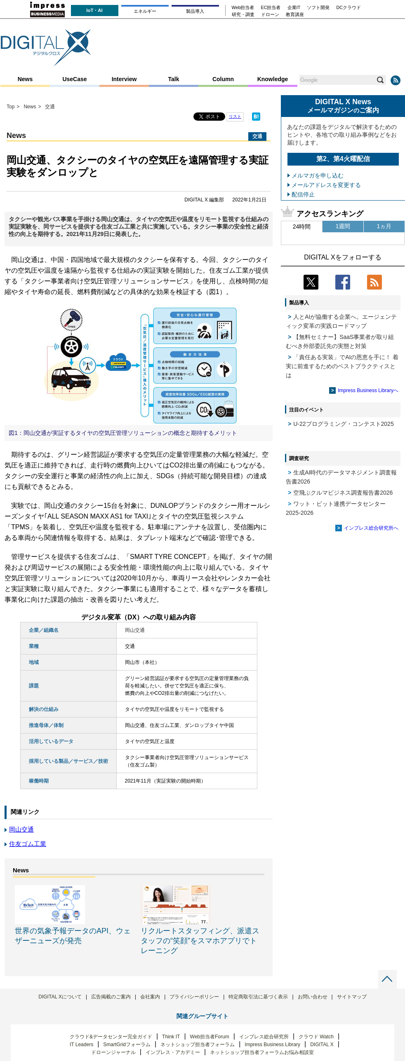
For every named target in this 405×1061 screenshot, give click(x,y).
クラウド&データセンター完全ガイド (111, 1037)
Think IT (171, 1037)
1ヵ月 (384, 226)
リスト (235, 116)
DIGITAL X (322, 1044)
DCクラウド (348, 7)
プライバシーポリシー (194, 997)
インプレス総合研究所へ (371, 528)
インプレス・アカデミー (173, 1052)
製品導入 (195, 11)
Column (223, 79)
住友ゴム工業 (27, 843)
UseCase (74, 79)
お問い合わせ (312, 997)
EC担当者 (271, 7)
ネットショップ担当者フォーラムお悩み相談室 (262, 1052)
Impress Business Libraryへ (368, 390)
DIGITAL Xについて (60, 997)
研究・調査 (243, 14)
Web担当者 (243, 7)
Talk (173, 79)
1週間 (343, 226)
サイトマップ (352, 997)
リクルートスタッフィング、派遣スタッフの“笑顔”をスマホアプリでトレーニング (200, 941)
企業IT (294, 7)
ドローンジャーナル (113, 1052)
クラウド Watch (316, 1037)
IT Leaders (81, 1044)
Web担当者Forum (209, 1037)
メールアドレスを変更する (326, 185)
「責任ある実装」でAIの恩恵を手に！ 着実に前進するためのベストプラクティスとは (342, 366)
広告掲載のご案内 (111, 997)
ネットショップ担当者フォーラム (197, 1044)
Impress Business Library (272, 1044)
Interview (124, 79)
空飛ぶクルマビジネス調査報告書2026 (343, 492)
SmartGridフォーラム (127, 1044)
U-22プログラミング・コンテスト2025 (343, 424)
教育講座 (295, 14)
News (25, 79)
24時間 (302, 226)
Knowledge (272, 79)
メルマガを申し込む (318, 175)
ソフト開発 (318, 7)
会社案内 (150, 997)
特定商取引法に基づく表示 (258, 997)
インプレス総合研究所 (264, 1037)
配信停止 (303, 194)
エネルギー (145, 11)
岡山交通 (21, 829)
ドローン (270, 14)
